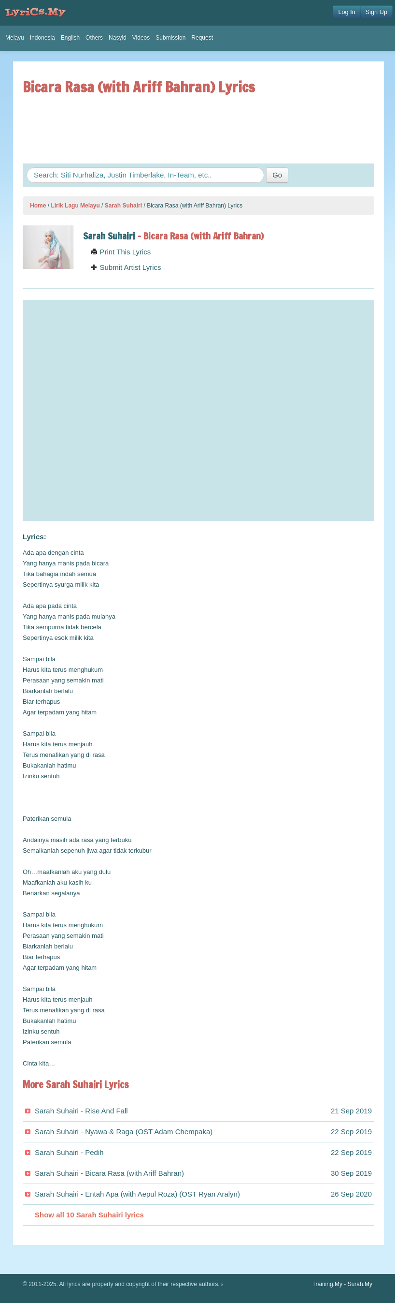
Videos (141, 37)
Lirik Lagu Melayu (75, 205)
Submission (170, 37)
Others (94, 37)
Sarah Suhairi (123, 205)
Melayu (14, 37)
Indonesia (42, 37)
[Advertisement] (198, 129)
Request (202, 37)
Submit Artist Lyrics (126, 267)
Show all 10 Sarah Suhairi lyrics (89, 1215)
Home (38, 205)
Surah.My (360, 1284)
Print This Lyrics (121, 252)
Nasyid (118, 37)
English (70, 37)
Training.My (327, 1284)
